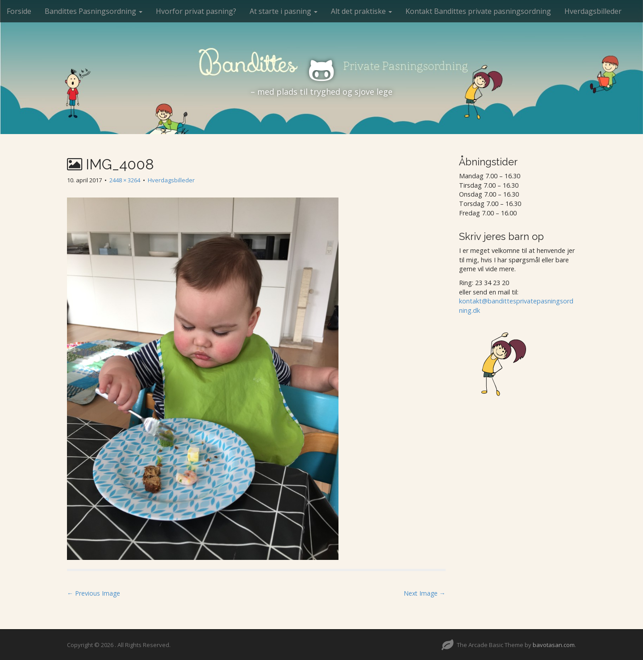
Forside (19, 11)
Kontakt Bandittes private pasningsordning (478, 11)
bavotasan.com (554, 645)
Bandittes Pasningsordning (93, 11)
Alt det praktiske (361, 11)
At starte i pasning (283, 11)
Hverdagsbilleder (593, 11)
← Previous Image (93, 593)
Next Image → (425, 593)
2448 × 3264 (124, 180)
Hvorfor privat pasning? (196, 11)
